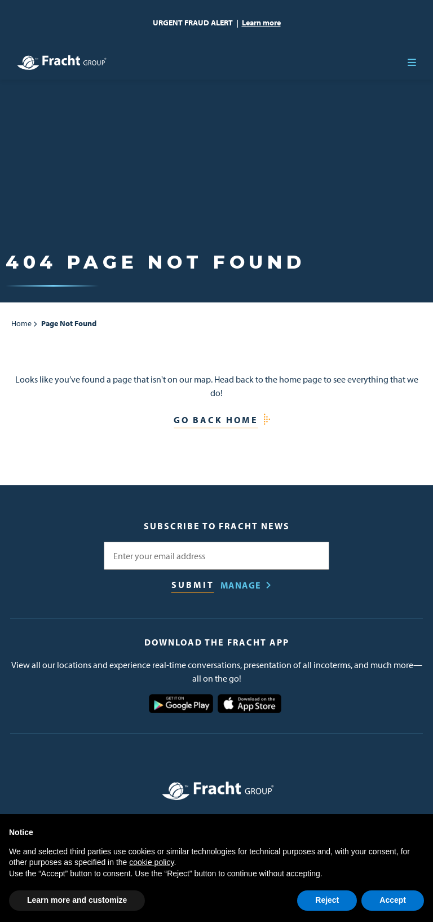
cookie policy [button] (151, 862)
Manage (240, 585)
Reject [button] (327, 900)
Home (21, 323)
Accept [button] (392, 900)
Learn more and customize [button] (77, 900)
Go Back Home (216, 419)
